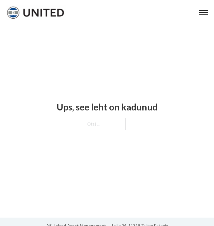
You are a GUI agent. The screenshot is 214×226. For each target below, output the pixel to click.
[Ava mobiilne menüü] (203, 12)
